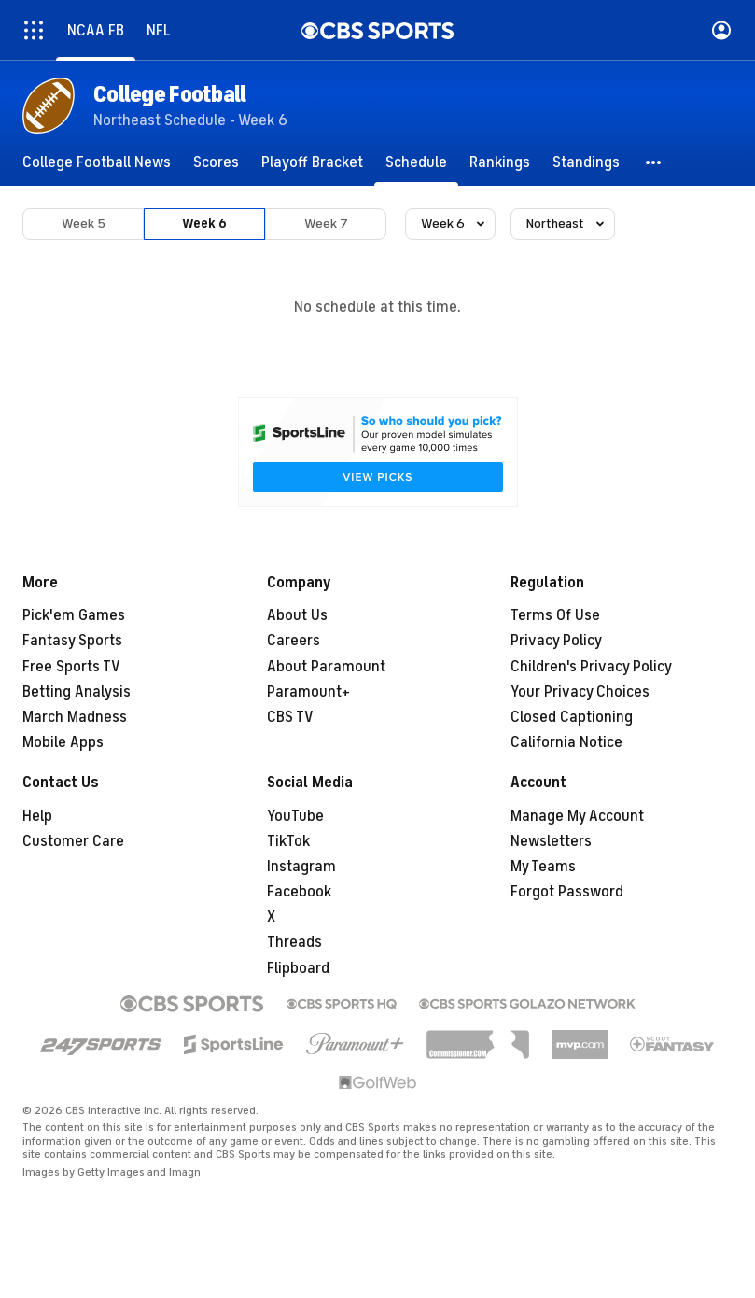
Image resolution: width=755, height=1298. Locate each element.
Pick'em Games (73, 615)
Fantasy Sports (72, 640)
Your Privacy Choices (580, 692)
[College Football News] (96, 162)
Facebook (299, 891)
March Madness (74, 717)
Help (37, 816)
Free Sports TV (71, 666)
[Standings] (586, 162)
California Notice (566, 742)
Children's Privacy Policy (591, 666)
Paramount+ (308, 692)
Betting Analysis (76, 692)
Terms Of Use (555, 615)
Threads (294, 942)
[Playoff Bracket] (312, 162)
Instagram (301, 866)
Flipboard (298, 968)
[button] (654, 162)
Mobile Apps (63, 742)
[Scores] (216, 162)
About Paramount (326, 666)
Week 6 (204, 224)
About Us (297, 615)
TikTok (288, 841)
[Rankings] (499, 162)
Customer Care (73, 841)
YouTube (295, 816)
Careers (293, 640)
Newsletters (551, 841)
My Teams (543, 866)
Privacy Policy (556, 640)
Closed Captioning (571, 717)
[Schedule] (416, 162)
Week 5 (83, 224)
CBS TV (290, 717)
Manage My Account (577, 816)
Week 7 (326, 224)
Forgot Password (566, 891)
